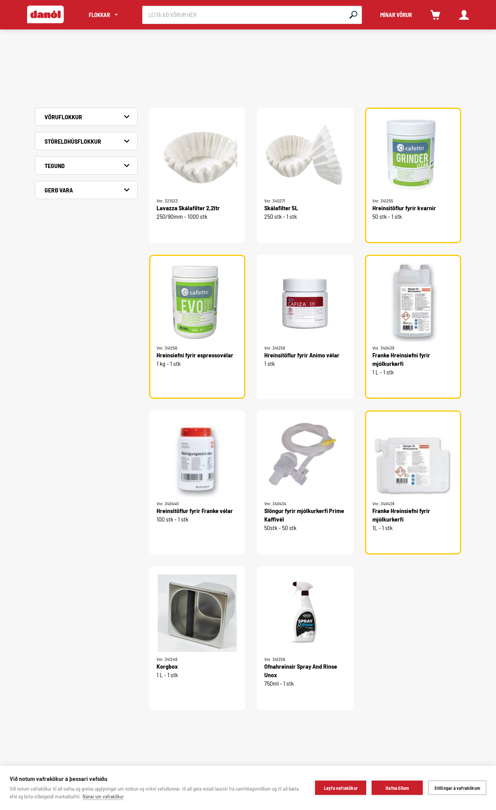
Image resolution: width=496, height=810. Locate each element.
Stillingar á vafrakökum (457, 788)
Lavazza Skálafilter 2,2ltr (188, 207)
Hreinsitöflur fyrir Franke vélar (195, 510)
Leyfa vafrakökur (341, 788)
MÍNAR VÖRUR (396, 14)
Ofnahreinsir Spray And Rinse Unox (300, 670)
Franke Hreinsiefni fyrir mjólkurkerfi (401, 359)
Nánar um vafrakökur (103, 796)
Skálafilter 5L (281, 207)
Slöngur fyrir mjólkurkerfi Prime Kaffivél (304, 515)
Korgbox (167, 666)
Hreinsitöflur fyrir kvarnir (404, 207)
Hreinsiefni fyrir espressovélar (195, 355)
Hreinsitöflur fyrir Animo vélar (301, 355)
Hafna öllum (397, 788)
